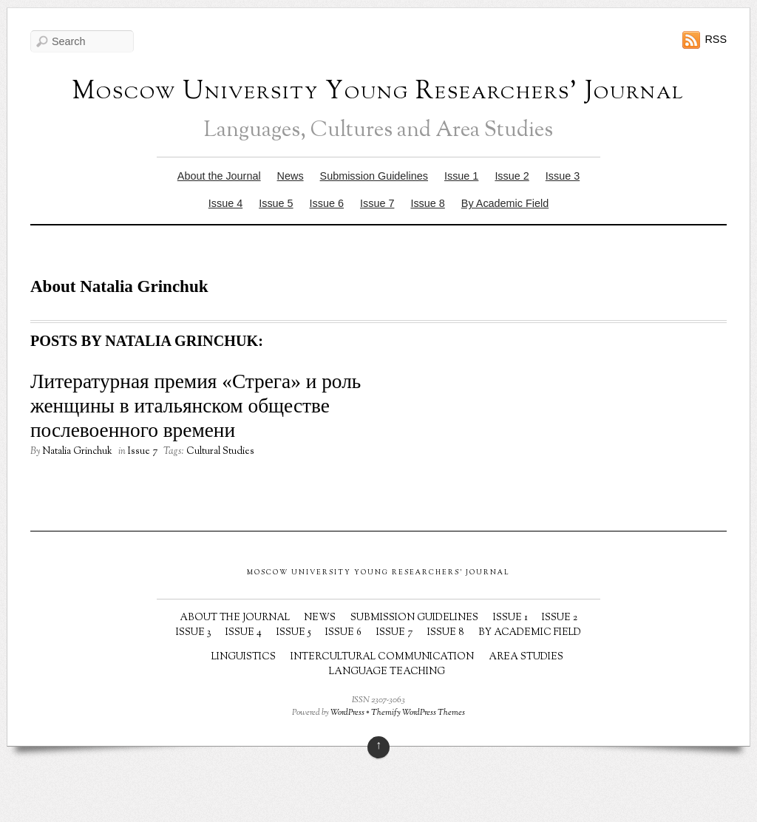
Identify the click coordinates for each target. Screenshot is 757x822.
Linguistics (243, 657)
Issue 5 (276, 203)
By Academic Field (505, 203)
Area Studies (526, 657)
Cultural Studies (220, 451)
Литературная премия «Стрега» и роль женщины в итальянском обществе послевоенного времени (195, 405)
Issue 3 (563, 176)
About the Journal (219, 176)
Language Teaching (387, 672)
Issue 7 (377, 203)
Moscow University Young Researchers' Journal (378, 92)
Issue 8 (427, 203)
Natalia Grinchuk (77, 451)
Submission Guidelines (374, 176)
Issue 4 (225, 203)
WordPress (347, 713)
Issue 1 (461, 176)
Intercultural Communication (382, 657)
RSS (716, 39)
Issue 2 (512, 176)
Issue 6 (327, 203)
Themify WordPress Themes (418, 713)
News (290, 176)
